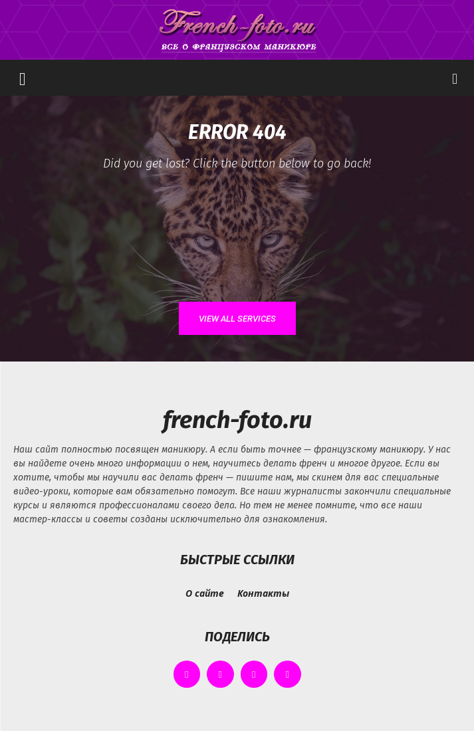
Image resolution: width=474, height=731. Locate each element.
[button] (22, 78)
